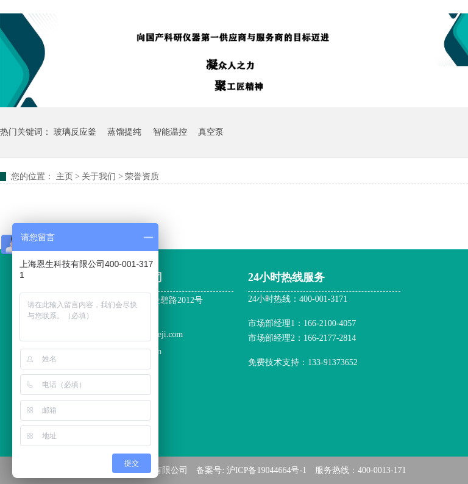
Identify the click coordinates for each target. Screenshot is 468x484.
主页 (64, 176)
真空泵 (211, 132)
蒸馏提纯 (124, 132)
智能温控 (170, 132)
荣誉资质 (142, 176)
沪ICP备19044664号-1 (267, 470)
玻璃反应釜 (75, 132)
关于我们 (99, 176)
